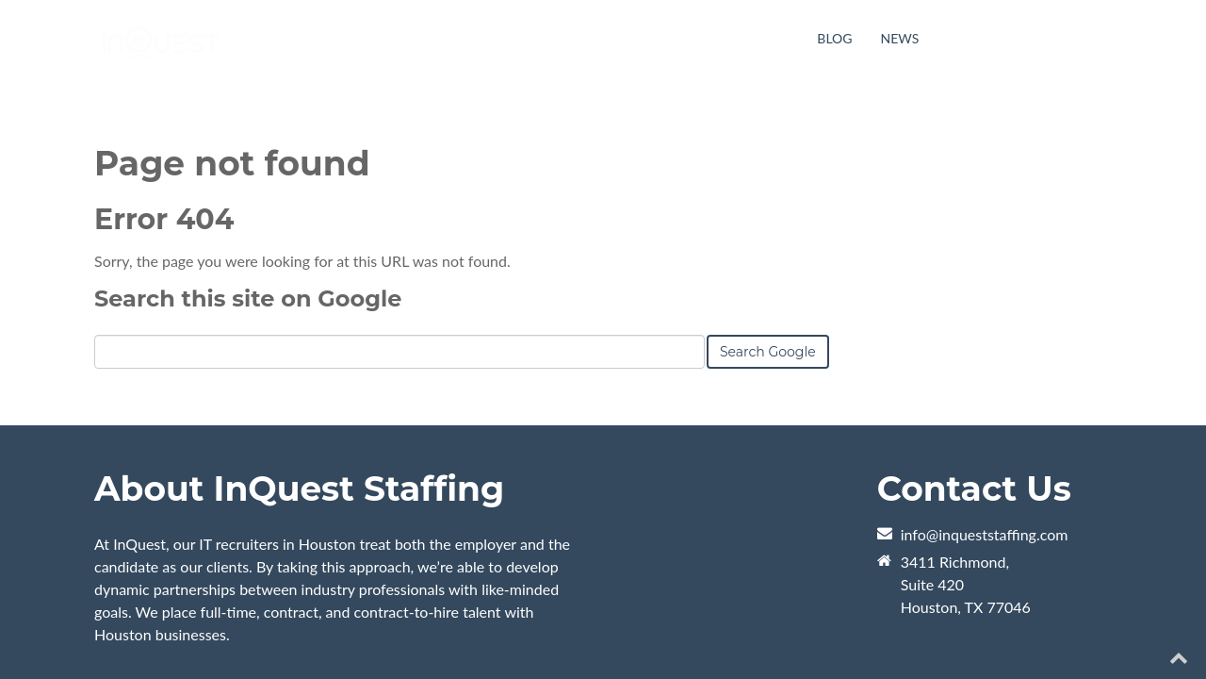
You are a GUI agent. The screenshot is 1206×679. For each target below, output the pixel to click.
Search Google (768, 270)
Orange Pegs (315, 634)
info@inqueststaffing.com (984, 453)
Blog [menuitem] (834, 38)
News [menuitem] (900, 38)
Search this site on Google (247, 217)
